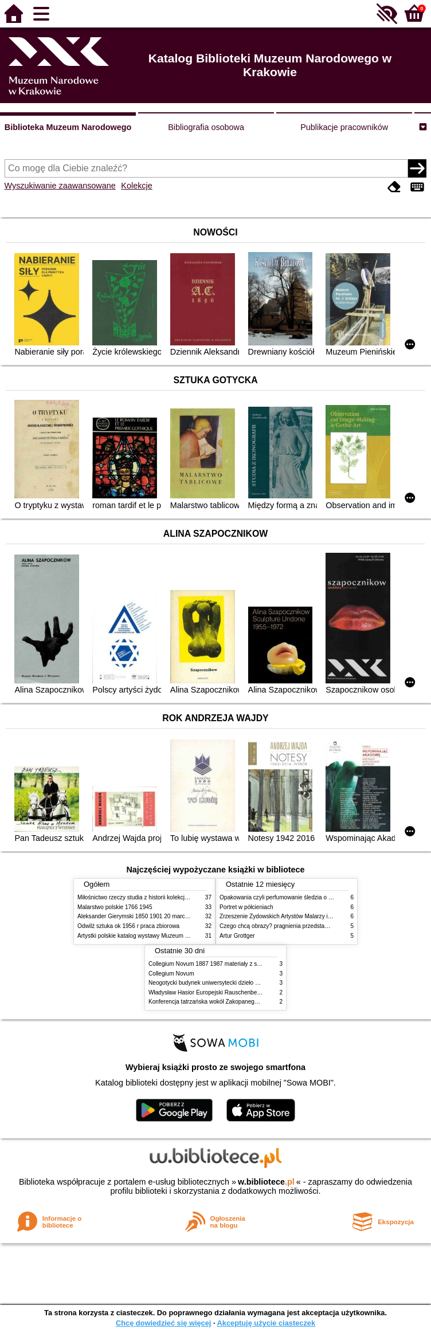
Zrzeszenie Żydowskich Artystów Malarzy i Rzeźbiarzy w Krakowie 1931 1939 (319, 916)
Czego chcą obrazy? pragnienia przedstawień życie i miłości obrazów (308, 926)
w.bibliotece (266, 1181)
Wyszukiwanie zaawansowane (60, 185)
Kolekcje (136, 185)
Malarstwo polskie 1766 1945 (114, 907)
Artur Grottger (237, 936)
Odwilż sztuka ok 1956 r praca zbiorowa (128, 926)
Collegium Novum (171, 973)
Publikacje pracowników (344, 127)
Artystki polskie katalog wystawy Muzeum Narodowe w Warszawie (161, 936)
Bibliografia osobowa (206, 127)
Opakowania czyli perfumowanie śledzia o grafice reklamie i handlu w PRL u (317, 897)
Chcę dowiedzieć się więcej (163, 1323)
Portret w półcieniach (246, 907)
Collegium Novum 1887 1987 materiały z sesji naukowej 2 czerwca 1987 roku (247, 964)
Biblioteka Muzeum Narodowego (68, 127)
